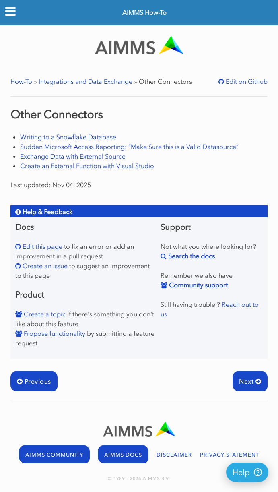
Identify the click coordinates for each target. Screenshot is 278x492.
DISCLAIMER (174, 455)
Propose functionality (53, 333)
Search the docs (191, 256)
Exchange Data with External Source (73, 156)
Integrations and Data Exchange (85, 81)
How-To (21, 81)
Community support (197, 285)
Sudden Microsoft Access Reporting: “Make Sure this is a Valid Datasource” (129, 147)
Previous (34, 381)
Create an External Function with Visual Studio (87, 166)
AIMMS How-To (144, 12)
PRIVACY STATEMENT (229, 455)
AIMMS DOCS (123, 455)
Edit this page (41, 246)
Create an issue (44, 266)
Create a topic (44, 314)
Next (250, 381)
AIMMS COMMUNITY (54, 455)
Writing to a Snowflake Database (68, 137)
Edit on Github (246, 81)
